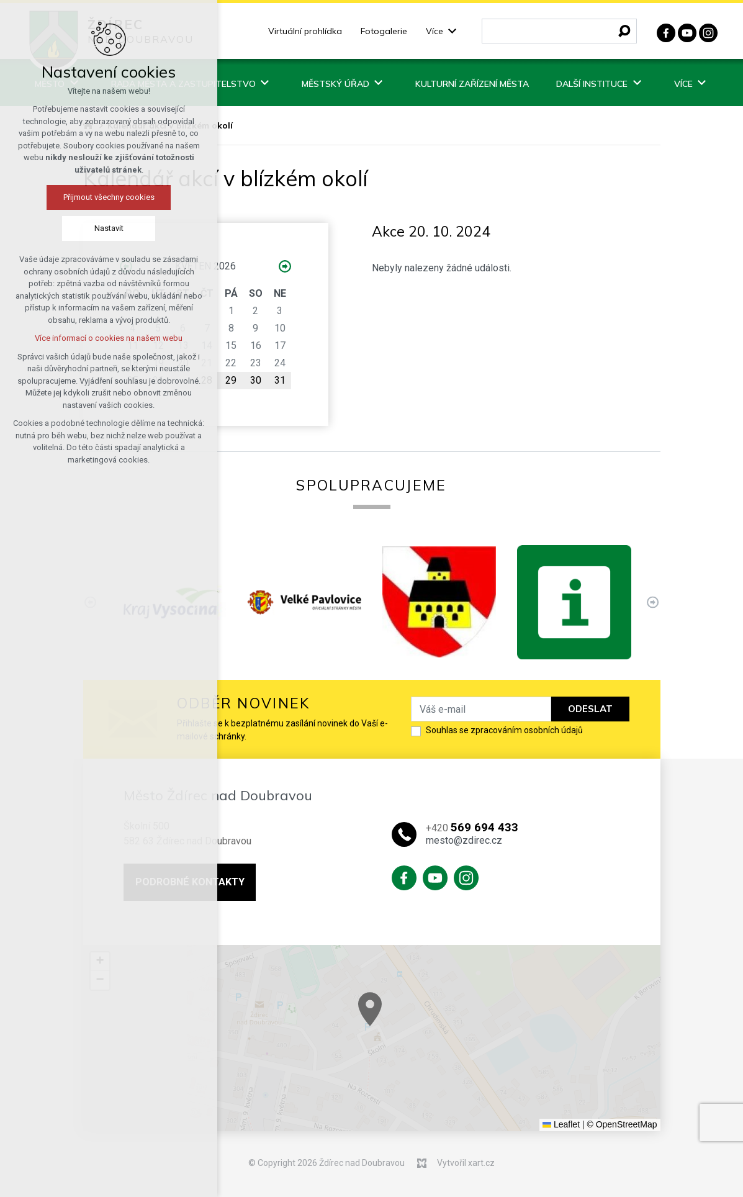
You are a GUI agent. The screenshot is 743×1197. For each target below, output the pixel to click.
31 (280, 380)
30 (255, 380)
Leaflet (561, 1124)
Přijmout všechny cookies (109, 197)
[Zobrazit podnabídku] (452, 31)
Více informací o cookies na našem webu (108, 338)
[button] (511, 1050)
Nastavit (109, 228)
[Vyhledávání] (624, 31)
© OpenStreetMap (622, 1124)
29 (230, 380)
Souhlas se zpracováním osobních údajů (504, 730)
